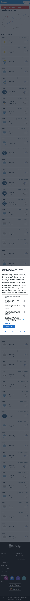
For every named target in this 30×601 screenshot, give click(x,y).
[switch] (24, 301)
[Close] (26, 269)
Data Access (15, 331)
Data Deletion (6, 331)
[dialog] (15, 300)
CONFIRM (9, 326)
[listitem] (15, 297)
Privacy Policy (23, 331)
